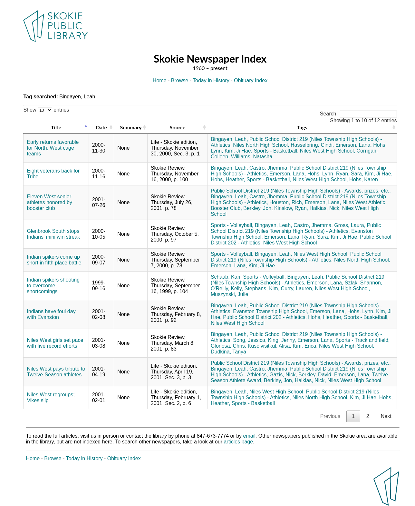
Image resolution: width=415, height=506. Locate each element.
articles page (238, 441)
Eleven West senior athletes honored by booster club (49, 202)
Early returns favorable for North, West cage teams (53, 147)
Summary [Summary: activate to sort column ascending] (130, 127)
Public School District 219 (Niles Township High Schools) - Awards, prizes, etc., (301, 190)
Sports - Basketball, (276, 151)
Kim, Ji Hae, (238, 151)
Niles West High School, (327, 151)
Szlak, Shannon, (363, 282)
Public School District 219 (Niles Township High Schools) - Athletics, (296, 228)
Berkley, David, (315, 374)
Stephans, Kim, (262, 288)
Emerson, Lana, (353, 145)
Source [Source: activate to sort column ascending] (177, 127)
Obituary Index (250, 80)
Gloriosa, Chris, (228, 346)
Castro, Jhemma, (269, 168)
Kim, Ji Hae (261, 265)
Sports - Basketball (253, 403)
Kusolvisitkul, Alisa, (269, 346)
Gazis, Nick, (283, 374)
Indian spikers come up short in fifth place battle (54, 259)
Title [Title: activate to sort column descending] (56, 127)
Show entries (46, 110)
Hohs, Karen (363, 179)
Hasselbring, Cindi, (312, 145)
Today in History (211, 80)
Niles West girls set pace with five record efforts (55, 343)
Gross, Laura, (349, 225)
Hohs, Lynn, (321, 173)
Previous (330, 416)
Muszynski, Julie (229, 294)
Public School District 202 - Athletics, (265, 317)
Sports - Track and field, (362, 340)
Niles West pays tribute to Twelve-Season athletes (56, 371)
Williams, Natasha (251, 156)
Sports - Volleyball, (232, 225)
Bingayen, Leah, (229, 139)
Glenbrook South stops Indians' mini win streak (53, 234)
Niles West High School (290, 242)
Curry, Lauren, (297, 288)
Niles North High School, (261, 145)
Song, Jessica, (249, 340)
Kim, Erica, (305, 346)
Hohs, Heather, (228, 179)
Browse (179, 80)
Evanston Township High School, (270, 311)
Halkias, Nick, (325, 208)
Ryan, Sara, (349, 173)
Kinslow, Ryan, (291, 208)
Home (160, 80)
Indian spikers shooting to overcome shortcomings (53, 285)
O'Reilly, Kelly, (227, 288)
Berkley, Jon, (258, 208)
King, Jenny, (282, 340)
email (249, 436)
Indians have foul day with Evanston (51, 314)
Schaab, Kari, (226, 277)
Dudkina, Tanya (228, 351)
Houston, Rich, (286, 202)
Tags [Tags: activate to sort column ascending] (302, 127)
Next (386, 416)
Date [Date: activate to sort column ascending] (101, 127)
